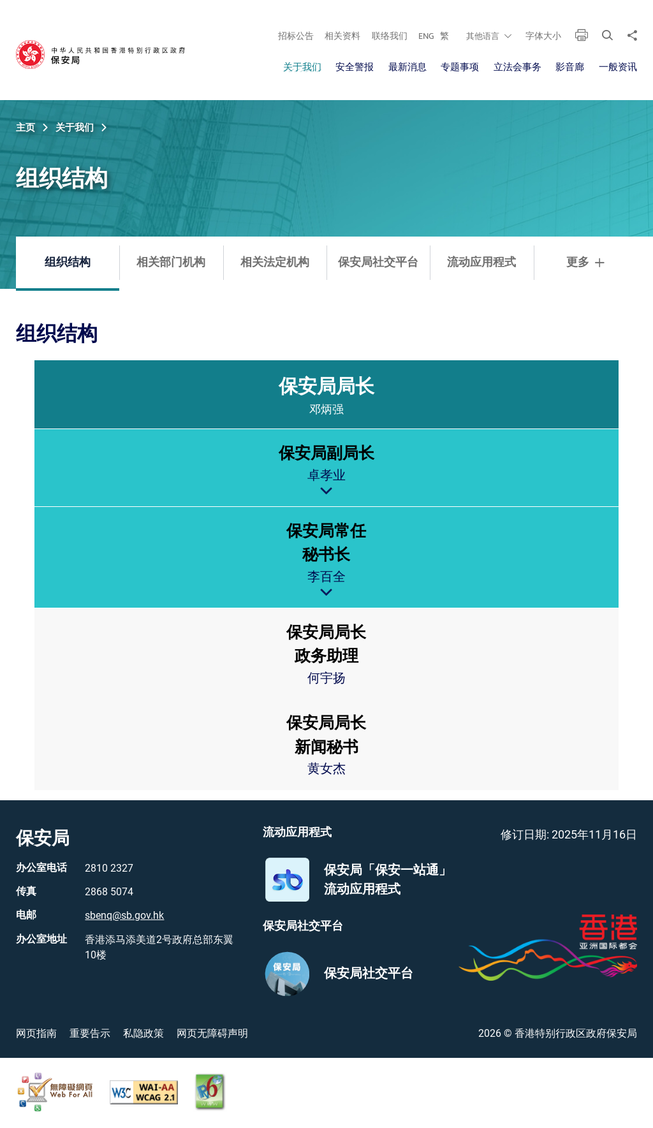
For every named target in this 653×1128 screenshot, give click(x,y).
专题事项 (460, 67)
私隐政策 (143, 1033)
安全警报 (354, 67)
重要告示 (90, 1033)
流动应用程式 (481, 262)
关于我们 (302, 67)
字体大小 (543, 36)
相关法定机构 (274, 262)
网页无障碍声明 (212, 1033)
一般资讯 (618, 67)
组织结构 (68, 262)
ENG (426, 36)
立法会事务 (517, 67)
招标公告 (296, 36)
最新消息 (407, 67)
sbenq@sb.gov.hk (124, 915)
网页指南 (36, 1033)
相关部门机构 (170, 262)
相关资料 (342, 36)
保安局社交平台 (378, 262)
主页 (25, 127)
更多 (585, 262)
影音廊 (569, 67)
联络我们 (389, 36)
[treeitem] (326, 575)
